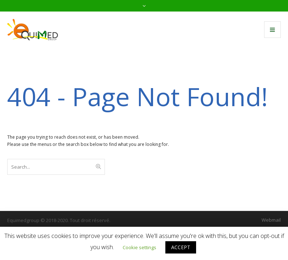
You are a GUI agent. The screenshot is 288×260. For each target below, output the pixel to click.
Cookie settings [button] (139, 247)
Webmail (271, 220)
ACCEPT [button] (180, 247)
